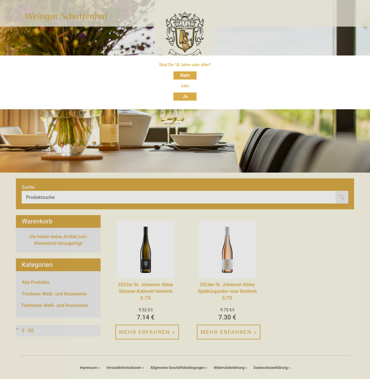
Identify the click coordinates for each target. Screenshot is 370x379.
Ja (185, 96)
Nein (185, 75)
